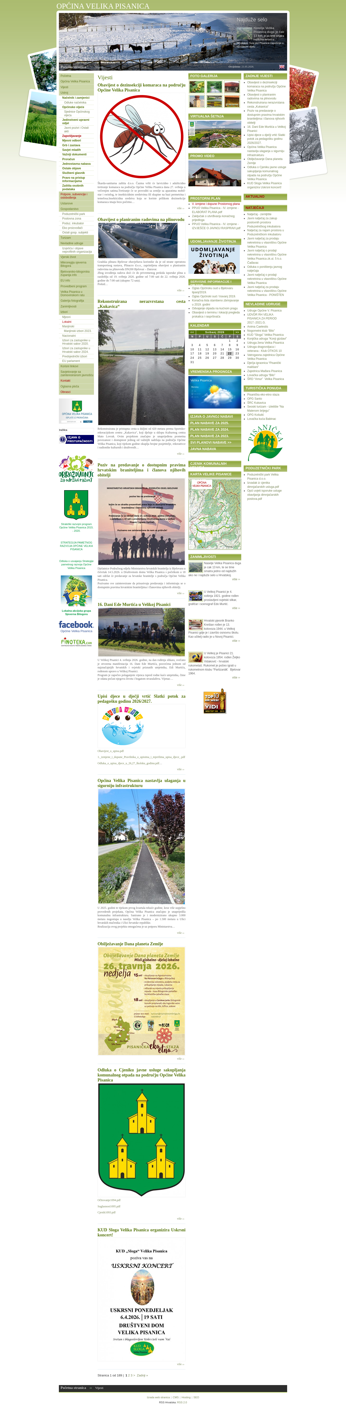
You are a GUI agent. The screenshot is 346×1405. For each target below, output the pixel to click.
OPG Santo (254, 398)
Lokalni (66, 322)
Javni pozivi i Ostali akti (76, 129)
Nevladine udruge (72, 243)
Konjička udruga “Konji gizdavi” (267, 338)
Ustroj (64, 92)
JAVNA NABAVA (203, 449)
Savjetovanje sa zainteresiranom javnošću (77, 373)
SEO (196, 1397)
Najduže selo (252, 20)
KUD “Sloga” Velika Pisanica (265, 334)
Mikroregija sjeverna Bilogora (73, 264)
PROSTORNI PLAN (205, 198)
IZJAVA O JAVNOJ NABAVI (211, 416)
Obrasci (65, 392)
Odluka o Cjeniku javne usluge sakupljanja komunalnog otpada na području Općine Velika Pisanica (141, 1075)
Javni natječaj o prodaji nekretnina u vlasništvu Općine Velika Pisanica (266, 279)
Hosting (186, 1397)
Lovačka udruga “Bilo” (261, 375)
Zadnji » (142, 1375)
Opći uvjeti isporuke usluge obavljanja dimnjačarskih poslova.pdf (264, 495)
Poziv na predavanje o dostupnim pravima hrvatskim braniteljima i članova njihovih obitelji (141, 470)
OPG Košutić (255, 414)
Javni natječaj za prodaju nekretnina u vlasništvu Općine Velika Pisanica (266, 242)
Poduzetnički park (73, 214)
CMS (176, 1397)
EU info (65, 280)
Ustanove (67, 203)
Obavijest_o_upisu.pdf (111, 751)
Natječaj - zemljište (259, 214)
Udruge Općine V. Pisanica (264, 310)
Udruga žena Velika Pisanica (265, 342)
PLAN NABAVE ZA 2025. (209, 423)
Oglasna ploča (70, 386)
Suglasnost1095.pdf (109, 1206)
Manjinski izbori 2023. (78, 331)
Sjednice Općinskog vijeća (77, 113)
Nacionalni (69, 335)
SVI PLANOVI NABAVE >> (210, 442)
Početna (66, 76)
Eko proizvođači (72, 228)
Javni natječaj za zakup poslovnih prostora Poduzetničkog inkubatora (263, 222)
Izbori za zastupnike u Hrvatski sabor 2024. (76, 350)
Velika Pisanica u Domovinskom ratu (73, 293)
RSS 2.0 (182, 1402)
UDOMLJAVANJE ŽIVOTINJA (213, 241)
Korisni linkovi (69, 366)
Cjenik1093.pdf (107, 1212)
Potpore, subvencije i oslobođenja (74, 196)
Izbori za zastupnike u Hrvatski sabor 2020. (76, 342)
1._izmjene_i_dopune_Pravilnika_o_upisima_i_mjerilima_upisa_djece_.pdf (141, 757)
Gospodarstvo (70, 209)
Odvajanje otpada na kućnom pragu (215, 308)
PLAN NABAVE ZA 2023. (209, 436)
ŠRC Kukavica (256, 402)
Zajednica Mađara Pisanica (264, 371)
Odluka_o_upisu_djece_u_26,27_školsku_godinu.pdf (128, 763)
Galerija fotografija (72, 300)
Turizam (66, 237)
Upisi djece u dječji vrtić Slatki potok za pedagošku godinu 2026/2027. (141, 699)
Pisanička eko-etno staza (263, 394)
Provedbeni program (74, 286)
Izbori (64, 312)
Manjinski (68, 326)
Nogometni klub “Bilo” (261, 330)
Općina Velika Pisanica (75, 81)
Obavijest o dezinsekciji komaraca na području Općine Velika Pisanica (266, 86)
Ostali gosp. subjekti (75, 232)
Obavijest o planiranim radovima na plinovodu (141, 219)
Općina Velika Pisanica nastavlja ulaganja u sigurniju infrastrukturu (141, 783)
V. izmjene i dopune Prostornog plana (216, 204)
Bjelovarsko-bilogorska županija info (75, 273)
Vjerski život (68, 257)
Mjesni (66, 317)
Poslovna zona (71, 218)
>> (237, 332)
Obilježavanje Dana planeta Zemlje (130, 943)
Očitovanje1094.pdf (109, 1200)
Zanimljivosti (68, 306)
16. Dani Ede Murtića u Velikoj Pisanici (134, 604)
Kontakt (65, 380)
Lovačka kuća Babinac (261, 419)
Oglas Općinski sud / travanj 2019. (214, 296)
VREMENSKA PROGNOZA (211, 371)
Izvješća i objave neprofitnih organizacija (77, 250)
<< (192, 332)
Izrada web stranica (158, 1397)
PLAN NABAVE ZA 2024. (209, 429)
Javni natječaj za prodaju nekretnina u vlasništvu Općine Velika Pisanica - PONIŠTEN (266, 291)
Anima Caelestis (257, 326)
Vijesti (99, 67)
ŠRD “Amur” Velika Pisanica (265, 379)
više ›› (180, 208)
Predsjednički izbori (74, 356)
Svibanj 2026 (214, 332)
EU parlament (71, 361)
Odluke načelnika (75, 102)
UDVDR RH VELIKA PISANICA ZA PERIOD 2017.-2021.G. (262, 318)
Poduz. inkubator (73, 223)
